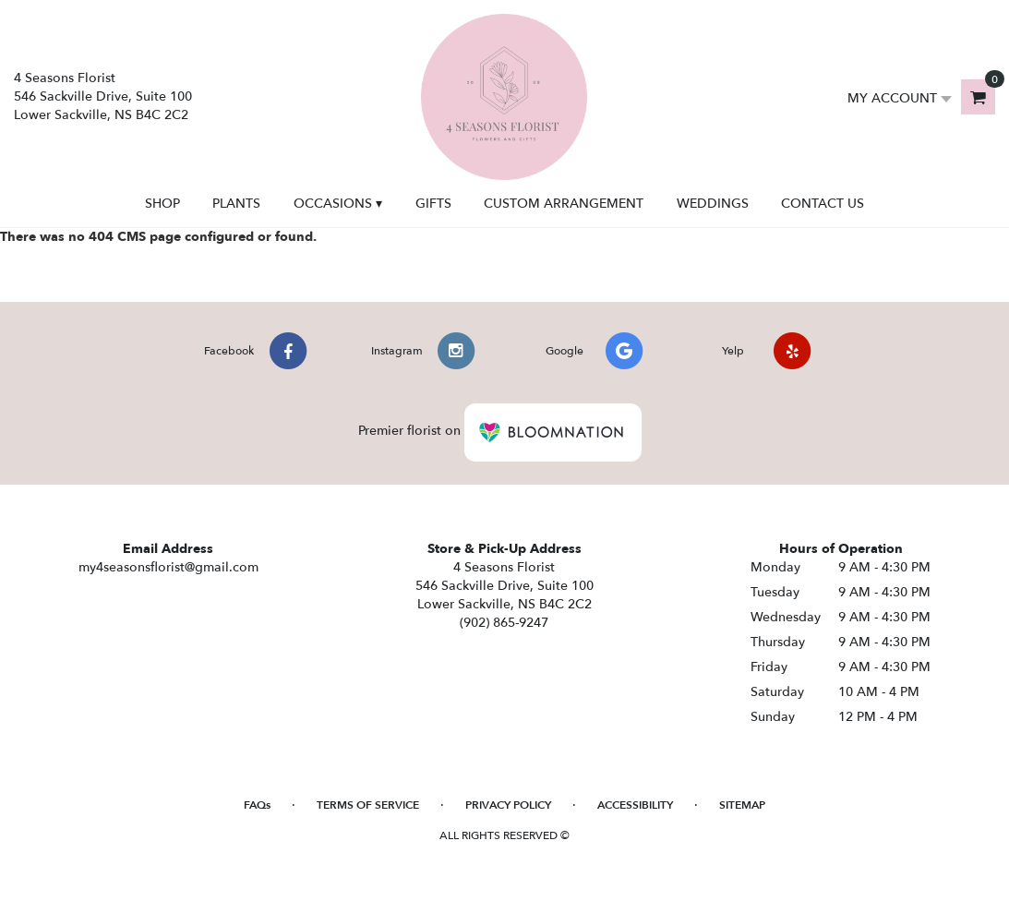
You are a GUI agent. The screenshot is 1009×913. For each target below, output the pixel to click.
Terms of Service (368, 805)
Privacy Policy (508, 805)
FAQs (257, 805)
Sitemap (742, 805)
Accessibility (635, 805)
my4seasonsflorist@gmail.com (168, 567)
